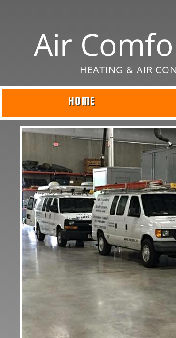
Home (81, 100)
